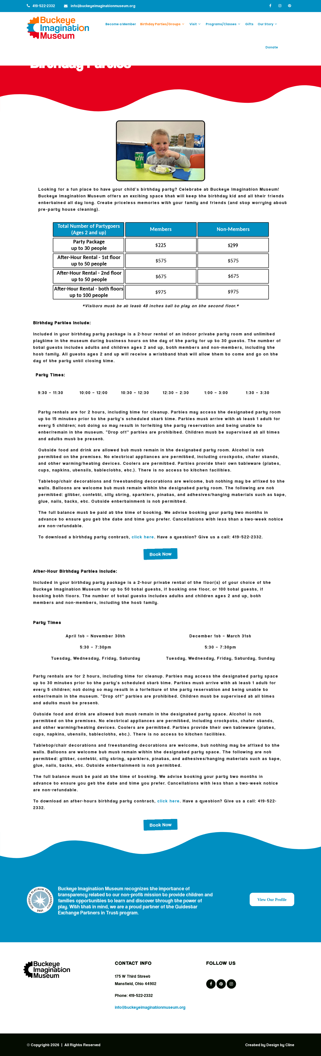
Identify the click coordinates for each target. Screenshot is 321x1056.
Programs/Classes (223, 24)
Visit (195, 24)
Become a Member (120, 24)
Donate (271, 47)
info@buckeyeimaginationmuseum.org (103, 6)
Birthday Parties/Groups (162, 24)
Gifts (249, 24)
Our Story (268, 24)
